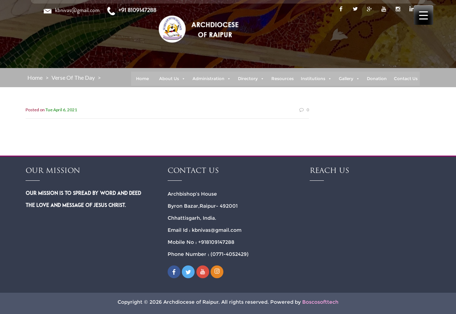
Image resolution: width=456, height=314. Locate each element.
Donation (377, 78)
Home (142, 78)
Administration (211, 79)
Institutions (316, 79)
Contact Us (406, 78)
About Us (172, 79)
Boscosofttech (320, 302)
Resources (282, 78)
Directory (251, 79)
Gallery (349, 79)
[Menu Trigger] (423, 15)
